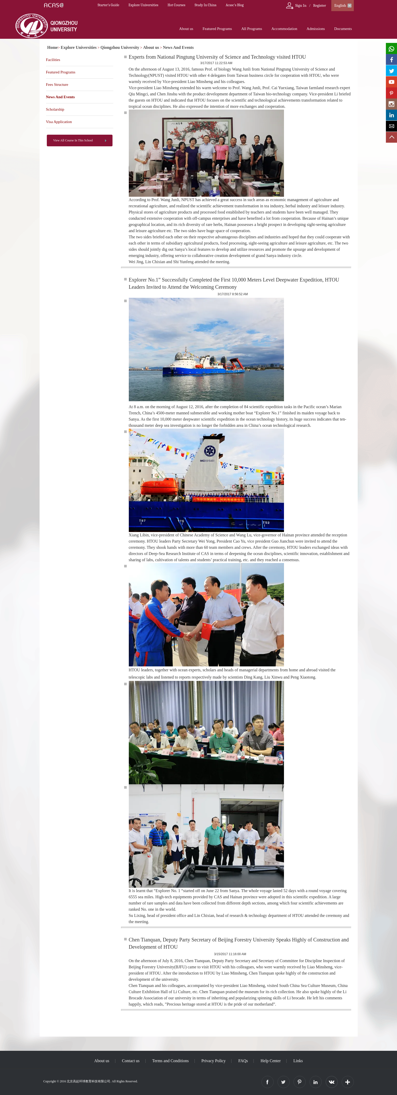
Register (319, 5)
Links (298, 1061)
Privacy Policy (213, 1061)
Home (52, 47)
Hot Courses (176, 5)
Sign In (300, 5)
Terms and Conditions (170, 1061)
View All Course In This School (73, 140)
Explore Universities (143, 5)
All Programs (251, 29)
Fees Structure (57, 84)
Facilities (53, 60)
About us (186, 29)
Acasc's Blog (235, 5)
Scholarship (55, 109)
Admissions (315, 29)
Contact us (131, 1061)
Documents (343, 29)
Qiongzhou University (120, 47)
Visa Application (59, 122)
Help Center (270, 1061)
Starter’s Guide (108, 5)
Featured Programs (217, 29)
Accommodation (284, 29)
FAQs (243, 1061)
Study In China (205, 5)
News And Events (178, 47)
